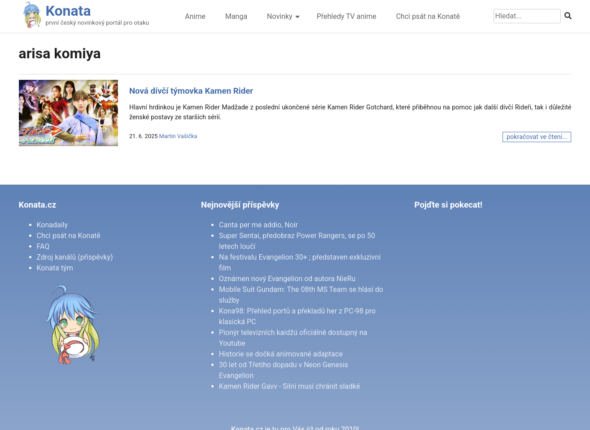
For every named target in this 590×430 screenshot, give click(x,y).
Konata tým (55, 268)
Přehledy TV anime (346, 16)
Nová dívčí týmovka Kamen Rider (191, 91)
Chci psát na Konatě (428, 16)
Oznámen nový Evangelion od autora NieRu (287, 278)
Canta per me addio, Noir (258, 225)
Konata (68, 10)
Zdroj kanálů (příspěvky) (75, 257)
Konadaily (52, 225)
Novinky (280, 16)
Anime (195, 16)
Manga (236, 16)
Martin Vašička (178, 136)
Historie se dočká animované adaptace (281, 354)
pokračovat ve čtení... (537, 137)
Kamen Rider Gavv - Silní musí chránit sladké (289, 386)
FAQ (43, 246)
